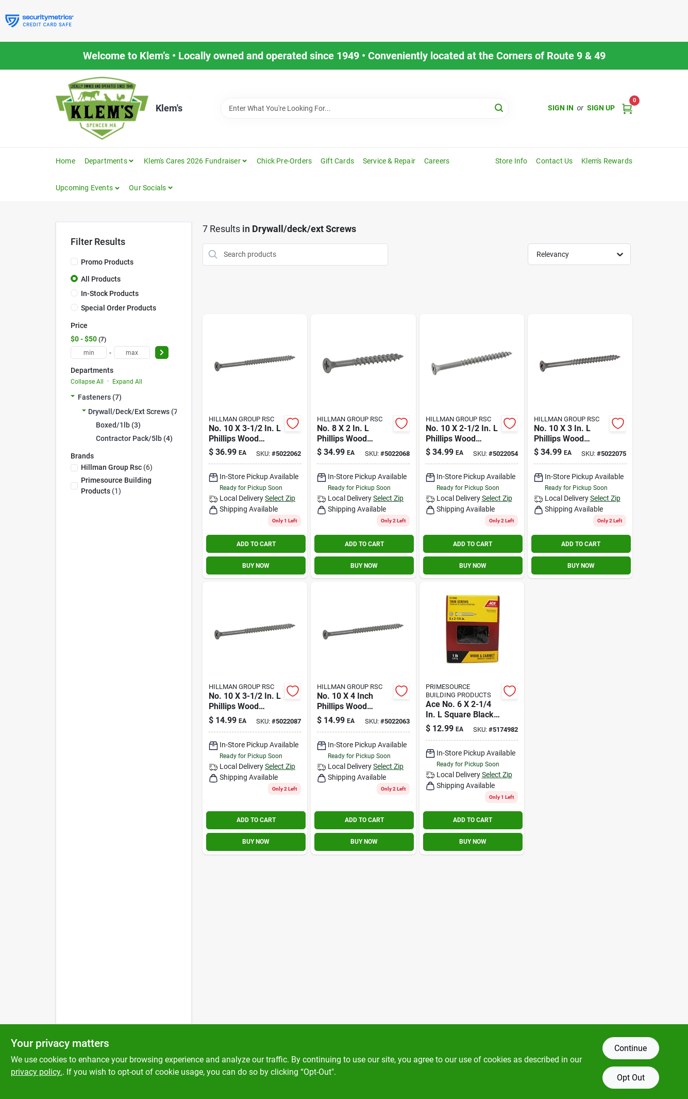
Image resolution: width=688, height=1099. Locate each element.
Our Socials (147, 188)
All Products (101, 279)
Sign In (561, 108)
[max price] (132, 352)
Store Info (511, 161)
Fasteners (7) (100, 397)
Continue (630, 1048)
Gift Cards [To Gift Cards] (337, 161)
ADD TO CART (256, 544)
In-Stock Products (110, 293)
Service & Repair (389, 161)
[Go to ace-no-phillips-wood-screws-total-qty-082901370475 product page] (255, 718)
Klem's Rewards (606, 161)
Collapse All (87, 381)
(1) (116, 485)
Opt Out (631, 1077)
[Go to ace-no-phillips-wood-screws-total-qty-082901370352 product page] (255, 446)
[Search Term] (365, 108)
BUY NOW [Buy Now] (256, 565)
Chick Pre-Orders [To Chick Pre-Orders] (284, 161)
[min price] (89, 352)
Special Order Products (118, 307)
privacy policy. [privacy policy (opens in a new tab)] (36, 1072)
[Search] (499, 107)
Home (65, 161)
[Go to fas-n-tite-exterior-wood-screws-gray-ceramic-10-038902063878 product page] (471, 446)
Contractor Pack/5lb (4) (134, 438)
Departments (106, 161)
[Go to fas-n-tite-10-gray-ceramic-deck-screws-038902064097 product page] (580, 446)
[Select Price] (162, 352)
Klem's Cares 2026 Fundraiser (192, 161)
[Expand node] (73, 397)
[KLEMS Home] (102, 108)
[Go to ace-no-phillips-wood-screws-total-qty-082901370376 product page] (363, 718)
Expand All (127, 381)
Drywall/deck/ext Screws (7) (134, 411)
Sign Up (601, 108)
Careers (436, 161)
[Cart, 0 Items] (627, 108)
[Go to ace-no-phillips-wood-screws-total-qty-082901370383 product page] (363, 446)
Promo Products (107, 262)
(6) (117, 467)
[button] (88, 187)
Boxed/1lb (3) (118, 425)
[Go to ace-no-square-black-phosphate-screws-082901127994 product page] (471, 718)
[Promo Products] (74, 261)
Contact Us (554, 161)
